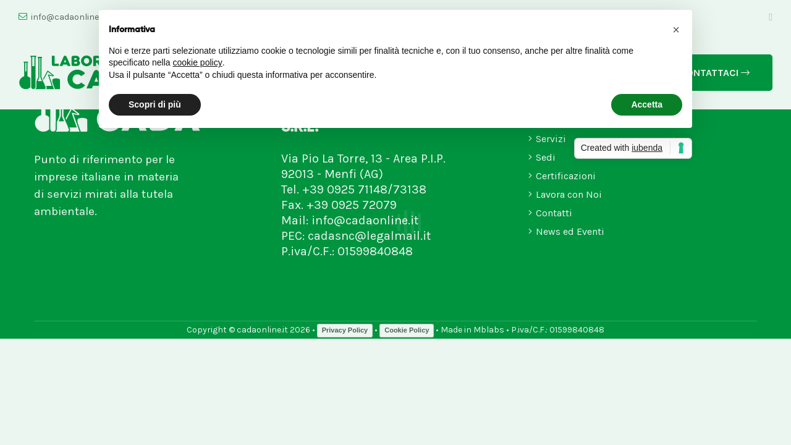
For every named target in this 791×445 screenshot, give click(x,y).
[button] (676, 30)
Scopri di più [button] (155, 104)
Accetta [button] (646, 104)
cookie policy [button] (197, 62)
